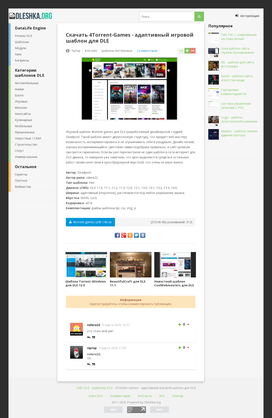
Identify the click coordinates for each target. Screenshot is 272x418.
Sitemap (177, 396)
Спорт (19, 151)
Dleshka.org (32, 15)
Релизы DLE (23, 36)
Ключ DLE (96, 396)
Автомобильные (27, 83)
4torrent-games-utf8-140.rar (90, 222)
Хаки (18, 54)
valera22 (93, 325)
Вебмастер (23, 187)
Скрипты (21, 174)
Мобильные (23, 126)
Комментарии (120, 396)
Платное (21, 180)
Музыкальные (25, 132)
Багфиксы (22, 60)
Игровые (21, 101)
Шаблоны (22, 42)
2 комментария (147, 51)
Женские (21, 108)
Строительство (26, 144)
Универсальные (26, 157)
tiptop (92, 348)
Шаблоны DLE (102, 388)
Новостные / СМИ (28, 138)
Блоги (19, 95)
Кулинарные (23, 120)
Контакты (145, 396)
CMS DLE (82, 388)
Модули (20, 48)
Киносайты (23, 114)
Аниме (19, 89)
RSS (162, 396)
